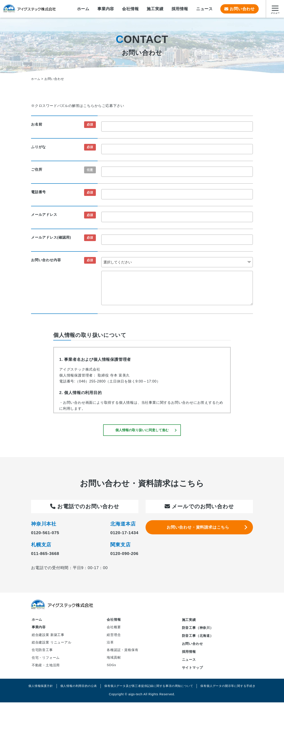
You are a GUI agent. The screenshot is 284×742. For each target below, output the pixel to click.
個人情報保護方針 (34, 693)
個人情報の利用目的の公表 (74, 693)
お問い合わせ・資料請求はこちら (199, 530)
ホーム (37, 621)
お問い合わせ (239, 9)
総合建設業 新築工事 (49, 638)
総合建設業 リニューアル (53, 647)
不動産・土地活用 (46, 674)
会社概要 (114, 630)
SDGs (112, 674)
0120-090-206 (120, 554)
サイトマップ (193, 672)
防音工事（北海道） (198, 638)
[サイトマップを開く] (275, 8)
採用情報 (189, 655)
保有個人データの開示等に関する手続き (233, 693)
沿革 (110, 647)
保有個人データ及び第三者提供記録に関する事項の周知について (149, 693)
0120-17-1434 (120, 533)
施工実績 (189, 621)
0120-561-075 (48, 533)
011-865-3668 (48, 554)
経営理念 (114, 638)
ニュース (189, 663)
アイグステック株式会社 (34, 9)
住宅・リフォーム (46, 665)
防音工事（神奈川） (198, 630)
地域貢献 (114, 665)
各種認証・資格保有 (123, 656)
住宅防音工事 (43, 656)
